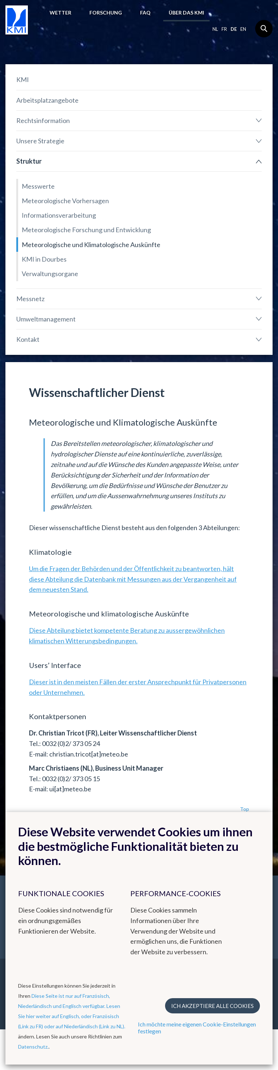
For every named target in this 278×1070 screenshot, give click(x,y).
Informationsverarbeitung (59, 215)
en (243, 29)
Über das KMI (186, 12)
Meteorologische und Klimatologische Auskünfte (91, 245)
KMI (22, 79)
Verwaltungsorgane (50, 274)
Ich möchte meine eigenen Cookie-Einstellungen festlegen (197, 1027)
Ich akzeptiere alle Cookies (212, 1006)
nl (215, 29)
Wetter (60, 12)
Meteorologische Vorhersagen (65, 201)
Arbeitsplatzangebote (47, 100)
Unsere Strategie (40, 141)
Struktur (29, 161)
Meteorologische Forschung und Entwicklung (86, 230)
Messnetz (30, 299)
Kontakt (27, 339)
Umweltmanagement (46, 319)
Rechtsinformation (43, 120)
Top (244, 809)
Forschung (105, 12)
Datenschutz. (33, 1047)
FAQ (145, 12)
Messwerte (38, 186)
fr (224, 29)
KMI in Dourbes (44, 259)
